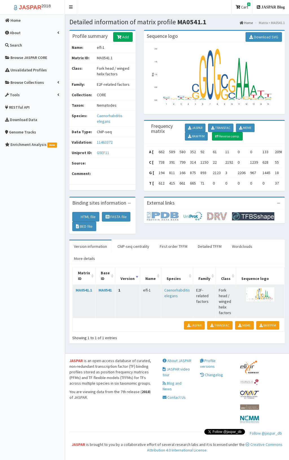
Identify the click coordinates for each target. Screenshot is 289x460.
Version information (90, 246)
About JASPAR (177, 360)
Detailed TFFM (210, 246)
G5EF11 (103, 152)
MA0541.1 (84, 290)
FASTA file (116, 216)
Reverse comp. (227, 136)
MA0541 (105, 290)
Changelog (211, 374)
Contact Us (174, 397)
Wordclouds (242, 246)
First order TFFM (173, 246)
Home (246, 23)
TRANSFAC (220, 128)
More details (84, 258)
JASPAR (195, 128)
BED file (84, 226)
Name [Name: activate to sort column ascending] (150, 278)
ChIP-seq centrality (133, 246)
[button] (71, 7)
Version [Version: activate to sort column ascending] (128, 278)
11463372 (105, 142)
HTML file (86, 216)
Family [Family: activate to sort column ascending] (204, 278)
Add (123, 37)
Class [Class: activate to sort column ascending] (226, 278)
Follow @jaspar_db (266, 433)
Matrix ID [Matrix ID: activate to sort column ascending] (84, 275)
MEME (245, 128)
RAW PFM (196, 136)
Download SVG (263, 37)
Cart (243, 6)
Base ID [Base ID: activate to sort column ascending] (105, 275)
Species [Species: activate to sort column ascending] (174, 278)
